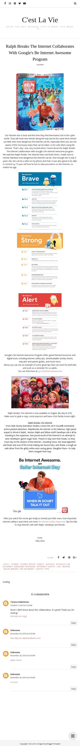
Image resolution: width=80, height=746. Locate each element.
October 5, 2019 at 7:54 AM (21, 605)
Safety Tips (42, 569)
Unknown (15, 630)
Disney (15, 564)
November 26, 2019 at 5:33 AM (22, 633)
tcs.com (14, 682)
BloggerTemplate (53, 744)
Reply (73, 623)
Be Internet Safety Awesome (51, 521)
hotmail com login (18, 616)
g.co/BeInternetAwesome (50, 371)
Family (40, 564)
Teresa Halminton (19, 602)
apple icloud (15, 660)
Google (50, 564)
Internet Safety (46, 566)
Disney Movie (28, 564)
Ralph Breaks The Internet (19, 569)
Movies (66, 566)
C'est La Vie (40, 20)
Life (59, 566)
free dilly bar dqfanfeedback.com (25, 638)
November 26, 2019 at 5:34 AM (22, 655)
